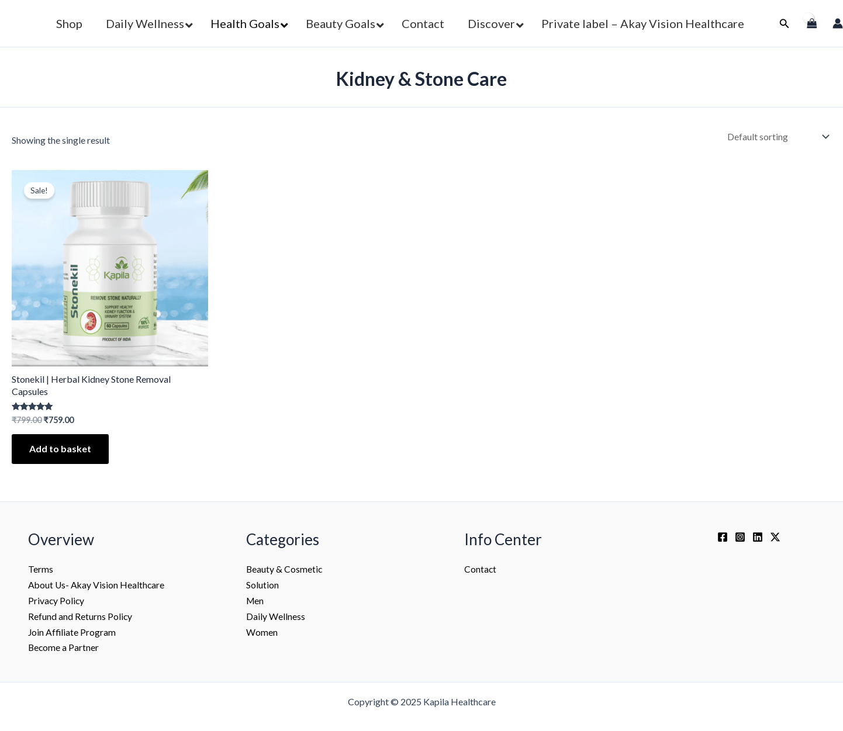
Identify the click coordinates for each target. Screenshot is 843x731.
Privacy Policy (56, 599)
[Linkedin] (757, 537)
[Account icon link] (837, 23)
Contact (480, 568)
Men (255, 599)
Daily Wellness (275, 615)
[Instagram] (740, 537)
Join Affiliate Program (72, 630)
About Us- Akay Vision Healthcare (97, 584)
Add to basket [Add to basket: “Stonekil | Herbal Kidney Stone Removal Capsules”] (60, 448)
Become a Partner (64, 646)
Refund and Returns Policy (80, 615)
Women (262, 630)
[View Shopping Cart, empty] (810, 23)
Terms (40, 568)
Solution (262, 584)
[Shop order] (777, 136)
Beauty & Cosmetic (284, 568)
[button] (784, 23)
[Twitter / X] (775, 537)
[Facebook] (722, 537)
